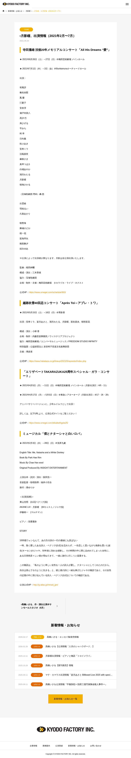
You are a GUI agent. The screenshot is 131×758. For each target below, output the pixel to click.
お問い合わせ (95, 746)
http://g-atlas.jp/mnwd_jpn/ (45, 585)
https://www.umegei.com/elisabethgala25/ (48, 423)
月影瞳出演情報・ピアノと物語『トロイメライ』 (68, 656)
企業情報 (33, 746)
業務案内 (46, 746)
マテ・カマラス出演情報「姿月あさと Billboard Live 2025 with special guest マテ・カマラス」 (79, 675)
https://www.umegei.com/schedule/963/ (47, 292)
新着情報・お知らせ (76, 746)
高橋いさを (37, 637)
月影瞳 (26, 29)
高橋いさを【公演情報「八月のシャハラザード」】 (69, 646)
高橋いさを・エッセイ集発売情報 (63, 637)
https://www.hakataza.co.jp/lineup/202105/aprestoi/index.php (57, 361)
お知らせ (37, 646)
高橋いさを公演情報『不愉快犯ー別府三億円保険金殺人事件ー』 (76, 684)
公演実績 (59, 746)
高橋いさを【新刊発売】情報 (59, 665)
